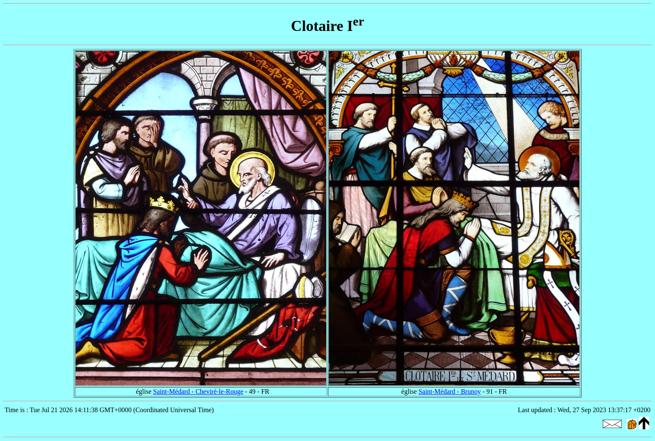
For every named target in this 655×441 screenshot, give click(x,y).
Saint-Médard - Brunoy (450, 391)
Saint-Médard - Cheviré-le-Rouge (198, 391)
